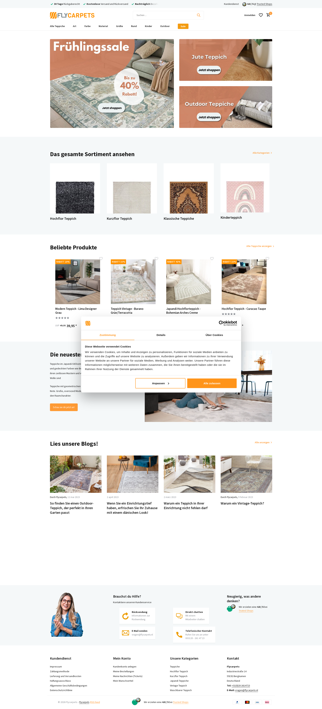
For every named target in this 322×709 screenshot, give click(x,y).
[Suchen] (168, 15)
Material (103, 26)
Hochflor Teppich (179, 671)
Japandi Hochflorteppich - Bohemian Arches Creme (186, 313)
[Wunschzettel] (261, 15)
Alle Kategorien (261, 152)
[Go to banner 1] (112, 83)
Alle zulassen (211, 383)
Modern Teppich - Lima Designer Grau (72, 313)
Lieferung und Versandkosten (65, 676)
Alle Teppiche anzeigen (257, 248)
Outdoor (165, 26)
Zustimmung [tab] (108, 334)
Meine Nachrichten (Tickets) (127, 676)
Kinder (148, 26)
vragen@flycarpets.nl (246, 690)
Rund (134, 26)
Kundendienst (231, 4)
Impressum (56, 666)
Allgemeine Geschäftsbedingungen (68, 685)
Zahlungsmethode (59, 671)
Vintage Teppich (178, 685)
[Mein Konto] (249, 15)
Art (74, 26)
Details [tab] (161, 334)
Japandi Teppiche (179, 680)
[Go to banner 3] (225, 107)
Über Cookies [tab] (214, 334)
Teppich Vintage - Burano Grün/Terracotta (130, 313)
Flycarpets (85, 702)
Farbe (87, 26)
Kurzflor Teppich (178, 676)
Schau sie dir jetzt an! (65, 410)
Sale (183, 26)
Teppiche (175, 666)
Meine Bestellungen (123, 671)
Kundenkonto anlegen (124, 666)
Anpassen (160, 383)
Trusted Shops (264, 4)
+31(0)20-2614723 (241, 685)
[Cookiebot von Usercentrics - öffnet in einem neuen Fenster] (221, 323)
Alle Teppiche (57, 26)
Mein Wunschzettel (123, 680)
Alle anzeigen (262, 445)
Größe (119, 26)
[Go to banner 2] (225, 60)
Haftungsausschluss (60, 680)
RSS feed (96, 702)
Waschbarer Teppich (181, 690)
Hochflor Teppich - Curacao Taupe (242, 313)
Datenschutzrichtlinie (61, 690)
